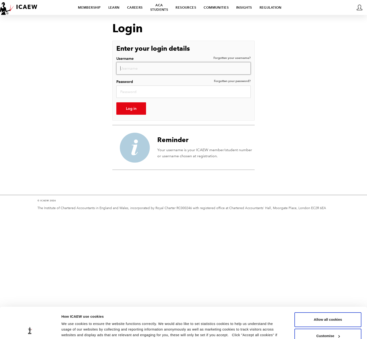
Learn (114, 7)
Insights (244, 7)
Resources (186, 7)
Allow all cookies (328, 290)
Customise (328, 307)
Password (183, 81)
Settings (68, 330)
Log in (131, 108)
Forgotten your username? (232, 58)
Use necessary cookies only (328, 323)
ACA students (159, 7)
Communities (216, 7)
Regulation (271, 7)
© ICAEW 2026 (46, 200)
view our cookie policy (150, 317)
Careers (135, 7)
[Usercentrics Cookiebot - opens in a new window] (30, 329)
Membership (89, 7)
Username (183, 58)
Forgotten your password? (232, 81)
